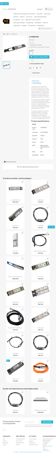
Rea (4, 439)
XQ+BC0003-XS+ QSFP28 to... (15, 328)
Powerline (29, 23)
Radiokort (16, 25)
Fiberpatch (40, 25)
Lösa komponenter (40, 17)
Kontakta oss (19, 441)
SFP (22, 20)
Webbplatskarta (20, 442)
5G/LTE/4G (29, 17)
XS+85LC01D (15, 225)
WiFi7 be (15, 17)
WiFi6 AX (22, 17)
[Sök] (45, 28)
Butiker (18, 444)
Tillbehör (16, 20)
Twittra (36, 67)
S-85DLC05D (40, 200)
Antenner (38, 23)
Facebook (4, 430)
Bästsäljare (5, 442)
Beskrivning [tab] (35, 80)
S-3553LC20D (40, 302)
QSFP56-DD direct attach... (40, 251)
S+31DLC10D (15, 379)
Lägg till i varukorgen (39, 57)
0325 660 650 (12, 9)
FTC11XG (15, 251)
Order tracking (32, 439)
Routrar (39, 14)
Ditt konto (32, 436)
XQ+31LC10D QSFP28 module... (15, 276)
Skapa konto (32, 442)
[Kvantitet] (31, 53)
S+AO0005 (40, 379)
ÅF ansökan (32, 25)
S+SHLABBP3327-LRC (15, 200)
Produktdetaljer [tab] (37, 83)
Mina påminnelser (33, 444)
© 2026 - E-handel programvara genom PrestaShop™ (28, 452)
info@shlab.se (46, 450)
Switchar (47, 14)
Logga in (31, 441)
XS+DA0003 (41, 225)
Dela (33, 67)
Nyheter (5, 441)
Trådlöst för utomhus (32, 20)
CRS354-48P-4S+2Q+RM (41, 410)
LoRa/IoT (45, 23)
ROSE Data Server (19, 23)
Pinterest (40, 67)
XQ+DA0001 (15, 353)
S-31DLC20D (41, 328)
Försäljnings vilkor (20, 439)
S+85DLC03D (15, 302)
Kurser (24, 25)
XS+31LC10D (41, 276)
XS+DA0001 (40, 353)
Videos (4, 444)
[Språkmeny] (40, 9)
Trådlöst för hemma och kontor (24, 14)
